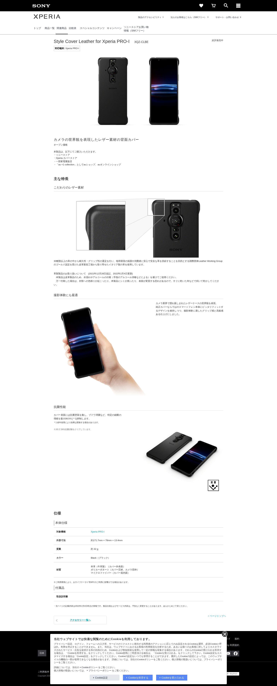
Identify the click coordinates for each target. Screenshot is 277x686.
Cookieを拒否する (138, 677)
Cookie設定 (101, 677)
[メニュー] (238, 5)
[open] (226, 5)
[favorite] (201, 5)
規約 (237, 638)
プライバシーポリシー (100, 670)
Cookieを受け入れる (173, 677)
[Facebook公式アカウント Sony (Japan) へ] (235, 653)
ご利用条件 (43, 671)
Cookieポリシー (90, 667)
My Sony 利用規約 (229, 645)
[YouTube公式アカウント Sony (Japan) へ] (228, 653)
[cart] (213, 5)
